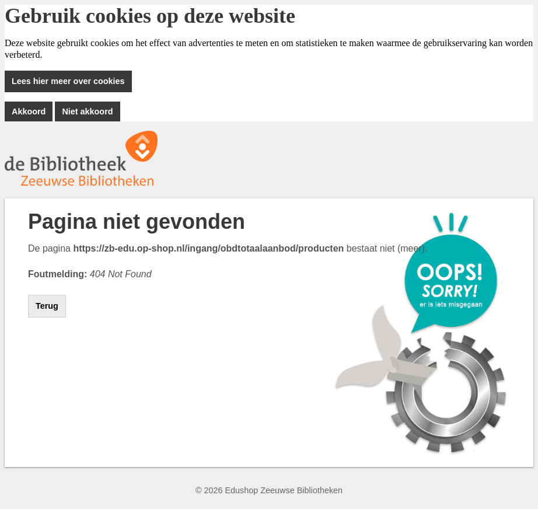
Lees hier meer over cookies (68, 81)
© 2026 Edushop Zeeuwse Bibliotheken (269, 490)
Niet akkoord (87, 111)
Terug (47, 306)
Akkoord (29, 111)
